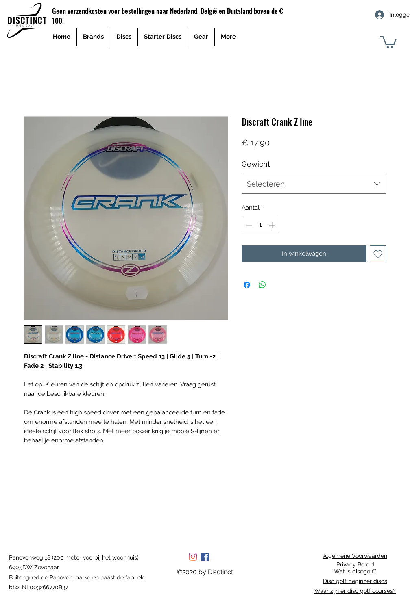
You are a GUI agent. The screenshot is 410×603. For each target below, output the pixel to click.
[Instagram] (193, 557)
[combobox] (314, 184)
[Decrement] (248, 224)
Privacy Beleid (355, 564)
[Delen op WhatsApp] (262, 285)
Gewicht (256, 164)
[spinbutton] (260, 224)
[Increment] (272, 224)
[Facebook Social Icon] (205, 557)
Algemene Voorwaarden (355, 556)
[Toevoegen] (378, 253)
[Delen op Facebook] (247, 285)
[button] (388, 41)
